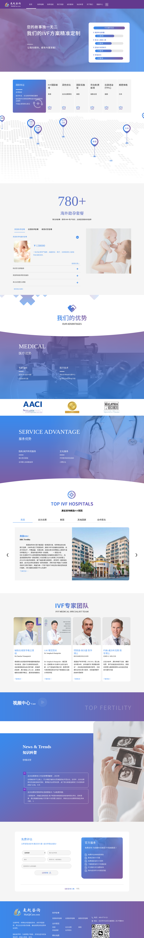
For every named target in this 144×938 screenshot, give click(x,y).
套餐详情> (75, 263)
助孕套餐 (40, 4)
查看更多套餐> (19, 289)
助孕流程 (50, 4)
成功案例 (70, 4)
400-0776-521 (103, 917)
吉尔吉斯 (68, 927)
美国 (53, 927)
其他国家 (55, 930)
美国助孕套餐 (57, 918)
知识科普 (80, 4)
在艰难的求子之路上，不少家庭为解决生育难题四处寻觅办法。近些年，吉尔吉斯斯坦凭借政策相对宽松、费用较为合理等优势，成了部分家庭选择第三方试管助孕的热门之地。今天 (56, 782)
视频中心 (100, 4)
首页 (30, 4)
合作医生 (68, 930)
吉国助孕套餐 (70, 918)
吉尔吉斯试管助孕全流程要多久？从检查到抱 (45, 792)
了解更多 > (24, 571)
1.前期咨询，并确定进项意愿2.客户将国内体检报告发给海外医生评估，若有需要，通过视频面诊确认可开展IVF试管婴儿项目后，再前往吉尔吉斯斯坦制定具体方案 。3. (56, 798)
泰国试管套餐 (83, 918)
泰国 (79, 927)
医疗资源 (60, 4)
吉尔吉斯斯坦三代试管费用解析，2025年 (44, 776)
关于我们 (90, 4)
